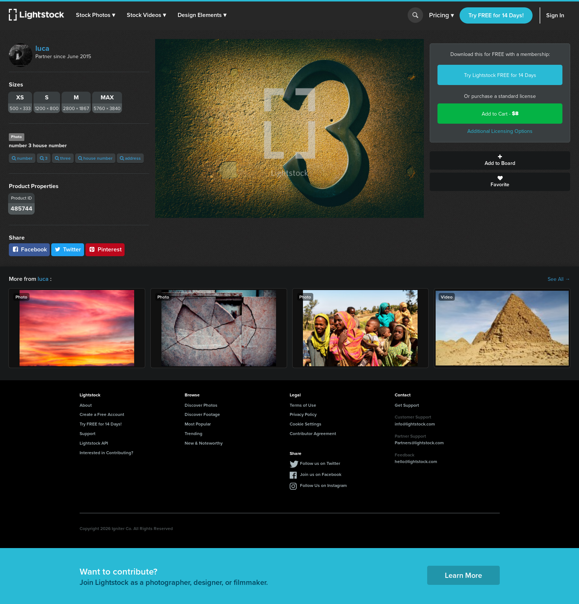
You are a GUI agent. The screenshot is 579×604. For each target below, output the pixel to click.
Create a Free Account (102, 414)
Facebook (29, 249)
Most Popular (198, 424)
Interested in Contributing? (106, 452)
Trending (193, 433)
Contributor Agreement (313, 433)
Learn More (463, 575)
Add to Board (500, 160)
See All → (559, 279)
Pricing (441, 15)
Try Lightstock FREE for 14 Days (500, 75)
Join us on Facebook (320, 474)
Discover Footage (202, 414)
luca (42, 48)
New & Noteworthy (204, 443)
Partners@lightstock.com (419, 442)
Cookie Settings (305, 424)
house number (95, 158)
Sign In (555, 15)
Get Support (407, 405)
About (86, 405)
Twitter (67, 249)
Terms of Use (303, 405)
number (22, 158)
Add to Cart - (500, 113)
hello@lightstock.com (416, 461)
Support (87, 433)
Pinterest (105, 249)
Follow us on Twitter (320, 463)
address (130, 158)
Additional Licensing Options (500, 131)
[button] (95, 15)
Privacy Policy (303, 414)
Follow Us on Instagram (323, 485)
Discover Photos (201, 405)
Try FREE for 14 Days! (496, 15)
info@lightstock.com (415, 424)
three (63, 158)
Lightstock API (94, 443)
